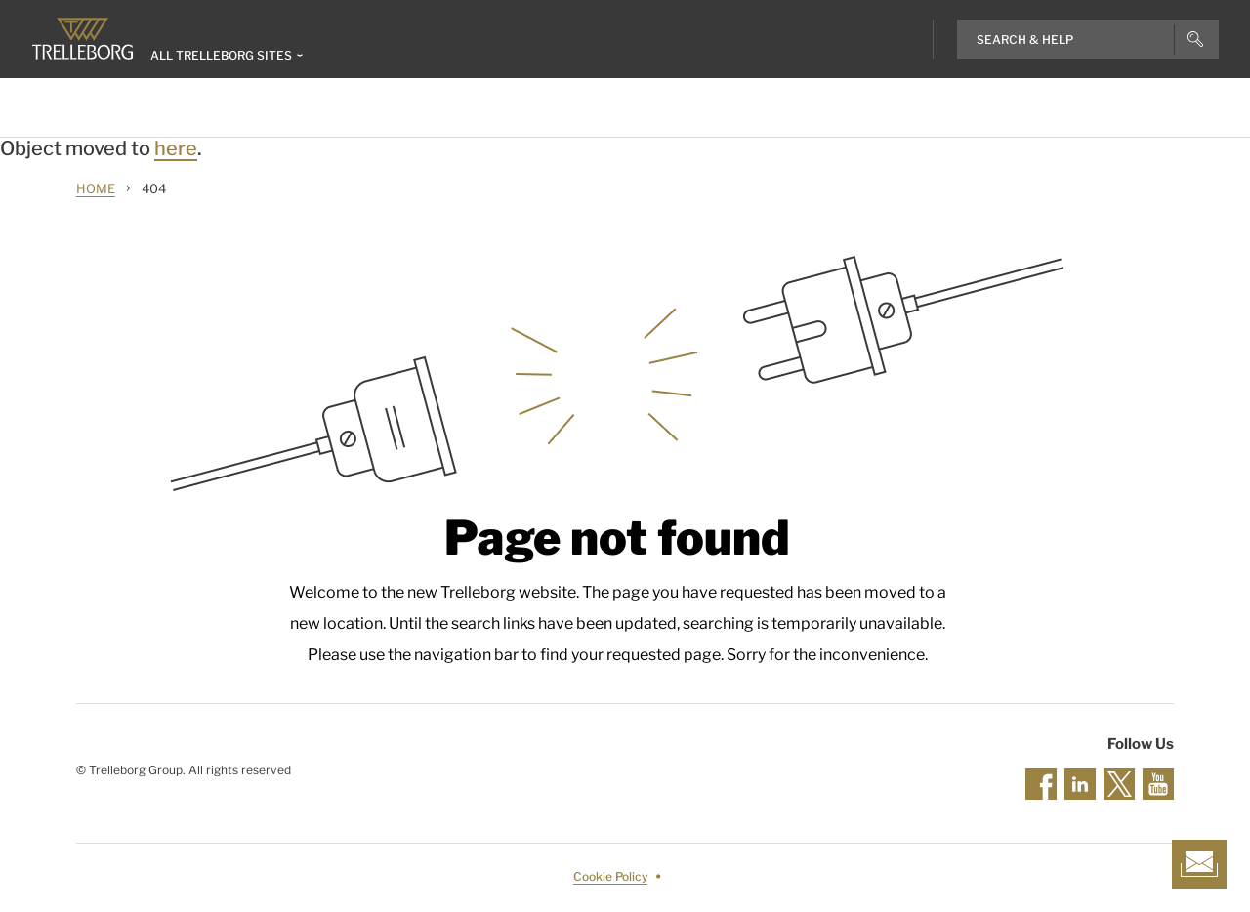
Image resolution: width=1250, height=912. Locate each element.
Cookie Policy (610, 876)
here (175, 148)
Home (95, 188)
